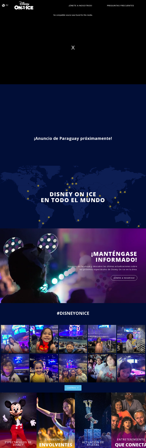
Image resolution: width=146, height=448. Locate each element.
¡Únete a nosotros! (124, 277)
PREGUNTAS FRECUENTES (120, 5)
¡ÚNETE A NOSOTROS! (80, 5)
